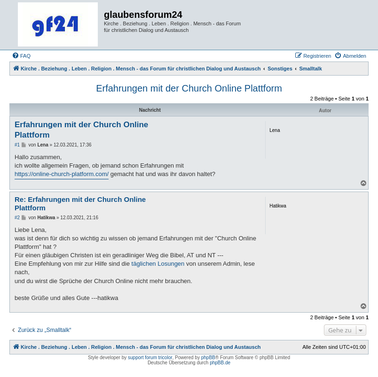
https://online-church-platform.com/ (62, 173)
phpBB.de (220, 362)
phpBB (208, 357)
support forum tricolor (150, 357)
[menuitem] (21, 56)
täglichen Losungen (158, 263)
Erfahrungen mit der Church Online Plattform (189, 88)
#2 (17, 217)
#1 (17, 144)
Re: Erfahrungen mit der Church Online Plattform (80, 203)
